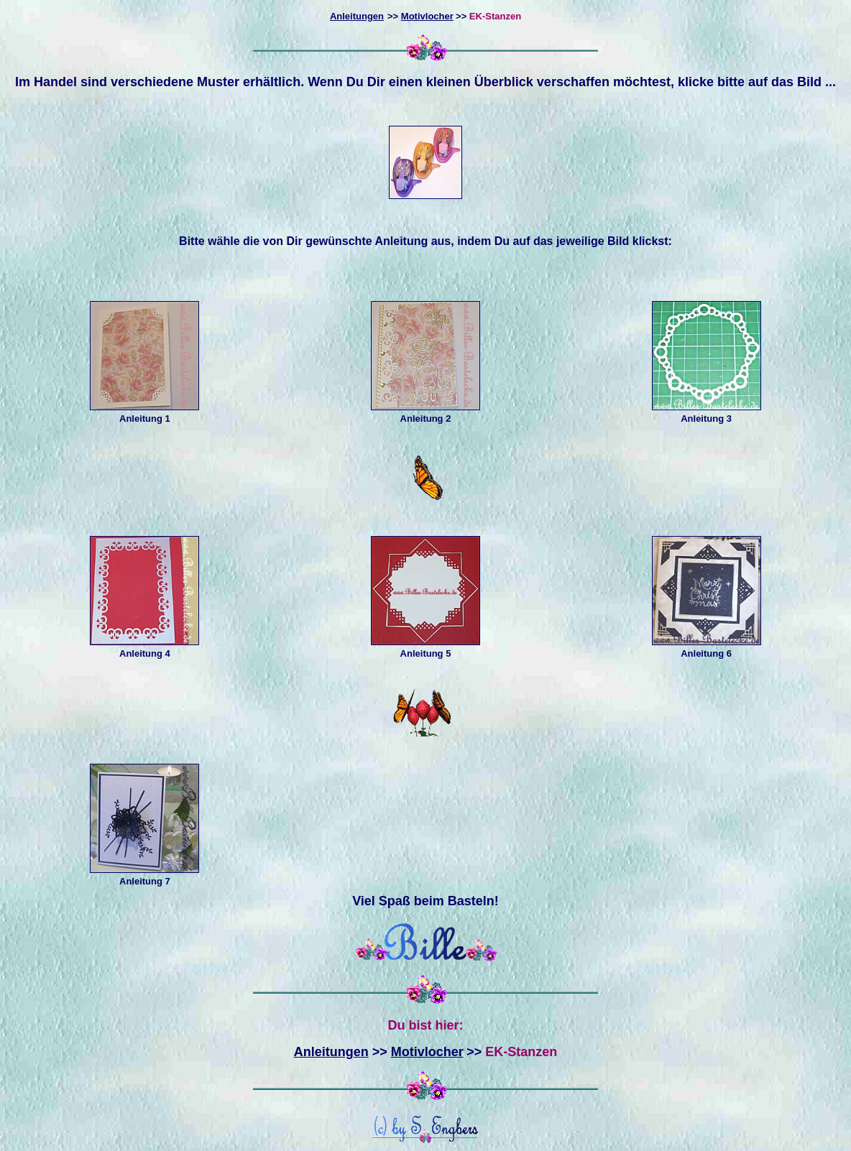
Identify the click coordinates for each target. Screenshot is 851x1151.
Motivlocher (427, 16)
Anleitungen (331, 1052)
